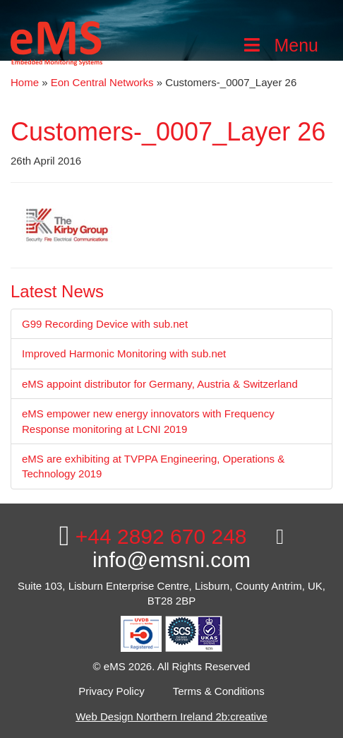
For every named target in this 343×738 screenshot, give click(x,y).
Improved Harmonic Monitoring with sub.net (124, 353)
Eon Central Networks (102, 82)
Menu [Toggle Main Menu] (279, 45)
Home (25, 82)
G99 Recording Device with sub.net (105, 324)
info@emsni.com (188, 548)
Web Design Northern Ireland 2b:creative (171, 716)
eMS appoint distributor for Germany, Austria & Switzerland (160, 384)
